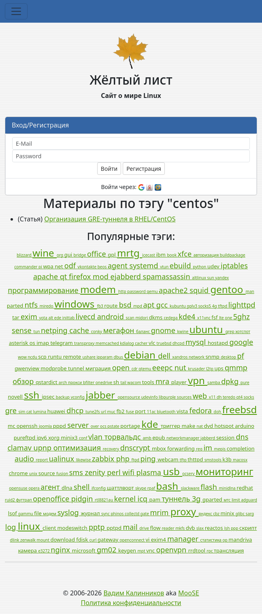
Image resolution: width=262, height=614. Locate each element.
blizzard (24, 255)
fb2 (121, 411)
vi (148, 539)
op (226, 540)
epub (159, 437)
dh (220, 397)
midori (142, 318)
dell (165, 356)
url (104, 411)
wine (44, 252)
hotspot (224, 425)
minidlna (228, 488)
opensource (129, 397)
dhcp (75, 410)
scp (43, 356)
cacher (142, 343)
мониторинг (224, 471)
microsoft (84, 550)
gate (145, 513)
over (95, 426)
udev (214, 266)
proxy (184, 511)
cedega (171, 318)
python (200, 267)
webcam (169, 459)
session (226, 437)
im (208, 448)
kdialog (127, 343)
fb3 (100, 306)
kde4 (188, 316)
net (59, 266)
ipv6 (43, 437)
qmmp (236, 367)
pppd (60, 425)
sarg (250, 513)
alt (51, 318)
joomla (46, 426)
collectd (133, 513)
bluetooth (167, 411)
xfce (186, 254)
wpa (49, 266)
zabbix (104, 458)
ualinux (62, 458)
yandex (222, 277)
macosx (240, 460)
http (122, 291)
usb (172, 471)
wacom (134, 382)
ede (58, 318)
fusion (62, 473)
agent (119, 265)
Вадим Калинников (133, 593)
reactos (214, 527)
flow (156, 527)
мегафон (119, 330)
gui (69, 254)
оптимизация (78, 448)
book (172, 255)
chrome (19, 473)
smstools (213, 460)
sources (185, 397)
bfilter (89, 382)
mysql (196, 342)
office (97, 254)
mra (163, 381)
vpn (197, 380)
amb (148, 438)
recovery (111, 449)
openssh (28, 425)
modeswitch (73, 527)
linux (30, 526)
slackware (190, 488)
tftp (183, 460)
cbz (216, 513)
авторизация (207, 255)
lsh (227, 528)
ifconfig (99, 488)
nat (200, 426)
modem (99, 289)
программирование (44, 290)
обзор (24, 381)
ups (219, 368)
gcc (163, 305)
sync (106, 513)
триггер (171, 425)
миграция (98, 368)
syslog (69, 512)
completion (241, 448)
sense (22, 330)
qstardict (47, 382)
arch (63, 382)
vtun (165, 267)
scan (130, 318)
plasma (149, 472)
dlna (68, 487)
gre (12, 410)
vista (183, 411)
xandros (180, 357)
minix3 (70, 437)
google (241, 342)
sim (22, 411)
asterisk (19, 342)
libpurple (168, 397)
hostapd (218, 342)
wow (23, 357)
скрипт (248, 527)
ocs (103, 426)
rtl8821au (104, 500)
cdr (135, 369)
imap (43, 342)
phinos (118, 513)
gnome (164, 330)
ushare (90, 357)
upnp (43, 448)
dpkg (231, 381)
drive (144, 528)
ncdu (33, 357)
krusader (197, 369)
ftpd (136, 460)
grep (230, 331)
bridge (80, 255)
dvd (209, 425)
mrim (160, 512)
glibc (241, 513)
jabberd (208, 438)
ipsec (49, 396)
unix (33, 473)
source (47, 473)
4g (215, 306)
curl (93, 540)
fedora (201, 410)
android (111, 316)
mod (101, 276)
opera (34, 488)
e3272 (44, 551)
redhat (244, 487)
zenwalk (28, 540)
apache (46, 276)
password (137, 291)
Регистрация (143, 168)
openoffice (52, 499)
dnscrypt (136, 448)
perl (114, 472)
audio (25, 458)
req (199, 449)
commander (26, 267)
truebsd (165, 343)
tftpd (223, 306)
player (179, 382)
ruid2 (10, 500)
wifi (129, 472)
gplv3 (192, 306)
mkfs (180, 528)
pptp (98, 527)
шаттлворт (121, 487)
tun (37, 331)
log (11, 527)
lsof (13, 513)
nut (181, 367)
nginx (61, 550)
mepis (220, 449)
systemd (145, 265)
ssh (33, 395)
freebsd (239, 409)
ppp (235, 528)
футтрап (24, 500)
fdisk (82, 539)
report (42, 460)
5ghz (241, 316)
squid (200, 290)
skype (141, 488)
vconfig (78, 397)
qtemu (145, 369)
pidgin (83, 499)
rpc (210, 551)
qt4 (240, 397)
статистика (211, 540)
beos (103, 267)
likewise (84, 460)
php (124, 458)
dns (242, 437)
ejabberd (127, 276)
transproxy (85, 343)
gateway (109, 539)
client (50, 527)
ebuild (181, 265)
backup (63, 397)
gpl (112, 254)
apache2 (174, 290)
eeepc (163, 367)
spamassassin (167, 276)
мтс (228, 500)
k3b (227, 459)
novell (16, 396)
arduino (244, 425)
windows (75, 303)
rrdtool (197, 550)
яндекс (205, 513)
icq (143, 499)
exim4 (159, 539)
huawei (57, 411)
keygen (127, 550)
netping (55, 330)
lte (222, 318)
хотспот (242, 331)
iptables (234, 265)
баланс (143, 331)
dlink (15, 540)
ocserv (189, 473)
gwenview (27, 368)
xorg (54, 437)
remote (73, 356)
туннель (177, 499)
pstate (113, 426)
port (141, 411)
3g (197, 499)
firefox (81, 276)
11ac (152, 411)
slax (200, 528)
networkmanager (183, 438)
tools (148, 382)
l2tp (210, 369)
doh (218, 411)
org (60, 255)
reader (169, 528)
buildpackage (232, 255)
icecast (149, 255)
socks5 (205, 306)
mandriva (240, 539)
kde (150, 424)
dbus (118, 357)
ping (149, 458)
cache (80, 330)
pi (40, 267)
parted (16, 305)
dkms (156, 317)
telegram (62, 342)
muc (112, 411)
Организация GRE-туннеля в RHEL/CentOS (109, 219)
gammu (26, 513)
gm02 (107, 550)
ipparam (105, 357)
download (64, 539)
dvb (191, 527)
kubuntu (178, 306)
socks (249, 397)
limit (236, 500)
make (188, 425)
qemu (153, 291)
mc (12, 425)
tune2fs (93, 411)
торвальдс (123, 437)
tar (16, 317)
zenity (96, 472)
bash (168, 486)
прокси (75, 382)
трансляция (229, 550)
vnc (151, 550)
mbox (159, 448)
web (201, 396)
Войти (109, 168)
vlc (153, 342)
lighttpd (242, 305)
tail (123, 382)
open (122, 367)
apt (149, 305)
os (33, 342)
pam (155, 499)
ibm (161, 254)
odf (71, 265)
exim (30, 316)
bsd (126, 305)
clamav (20, 448)
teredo (229, 397)
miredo (47, 306)
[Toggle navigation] (16, 11)
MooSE (188, 593)
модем (50, 513)
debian (141, 354)
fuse (130, 411)
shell (83, 487)
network (197, 357)
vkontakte (88, 267)
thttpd (195, 459)
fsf (215, 317)
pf (240, 356)
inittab (69, 318)
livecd (86, 316)
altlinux (199, 277)
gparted (213, 499)
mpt (141, 551)
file (38, 513)
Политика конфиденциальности (131, 602)
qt (64, 276)
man (250, 291)
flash (209, 487)
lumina (40, 411)
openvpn (172, 550)
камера (28, 550)
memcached (108, 343)
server (79, 425)
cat (29, 411)
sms (77, 472)
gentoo (227, 289)
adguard (249, 500)
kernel (126, 499)
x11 (213, 397)
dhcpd (179, 343)
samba (214, 382)
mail (131, 527)
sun (211, 277)
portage (130, 425)
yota (43, 318)
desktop (229, 357)
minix (228, 513)
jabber (102, 395)
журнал (91, 513)
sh (117, 382)
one (229, 318)
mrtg (129, 252)
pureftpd (25, 437)
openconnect (133, 540)
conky (97, 331)
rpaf (151, 488)
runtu (55, 356)
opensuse (18, 488)
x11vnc (204, 318)
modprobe (54, 368)
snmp (213, 356)
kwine (183, 331)
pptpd (115, 527)
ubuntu (208, 329)
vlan (96, 437)
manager (183, 539)
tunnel (76, 368)
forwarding (181, 448)
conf (83, 438)
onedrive (104, 382)
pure (245, 382)
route (111, 305)
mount (44, 540)
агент (51, 487)
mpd (138, 306)
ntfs (32, 305)
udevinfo (150, 397)
